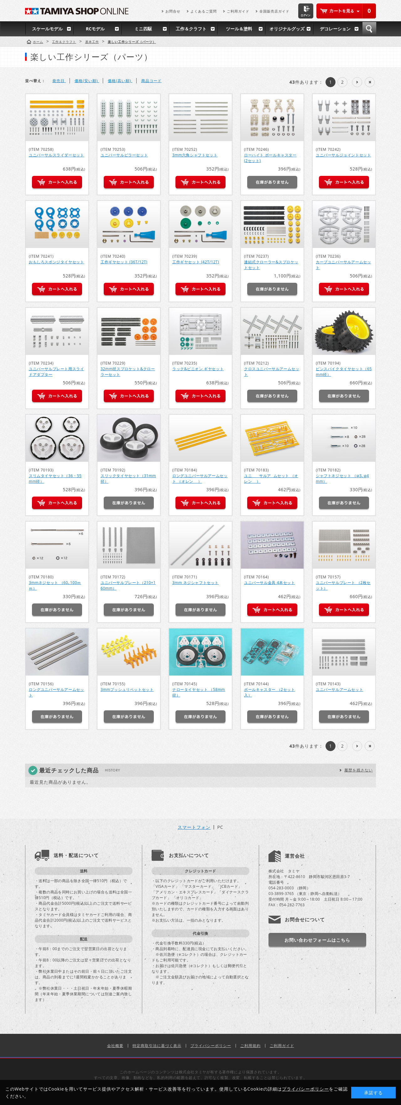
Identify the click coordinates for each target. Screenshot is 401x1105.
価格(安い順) (87, 80)
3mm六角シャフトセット (194, 155)
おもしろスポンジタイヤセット (56, 262)
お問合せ (172, 11)
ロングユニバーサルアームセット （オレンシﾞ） (199, 478)
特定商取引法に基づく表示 (157, 1045)
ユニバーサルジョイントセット (343, 155)
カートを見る (346, 10)
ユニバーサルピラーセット (124, 155)
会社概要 (115, 1045)
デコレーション (335, 29)
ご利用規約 (250, 1045)
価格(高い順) (120, 80)
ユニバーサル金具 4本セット (269, 582)
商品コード (151, 80)
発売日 (59, 80)
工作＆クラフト (191, 29)
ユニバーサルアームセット (339, 689)
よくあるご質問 (203, 11)
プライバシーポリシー (210, 1045)
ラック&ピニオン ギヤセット (198, 368)
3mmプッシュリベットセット (127, 689)
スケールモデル (47, 29)
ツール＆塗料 (239, 29)
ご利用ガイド (238, 11)
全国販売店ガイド (274, 11)
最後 (370, 82)
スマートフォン (194, 827)
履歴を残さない (358, 770)
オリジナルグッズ (287, 29)
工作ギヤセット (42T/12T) (195, 262)
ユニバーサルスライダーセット (56, 155)
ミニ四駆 (143, 29)
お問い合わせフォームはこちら (317, 940)
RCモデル (95, 29)
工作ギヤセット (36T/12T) (124, 262)
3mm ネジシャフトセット (195, 582)
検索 (369, 29)
